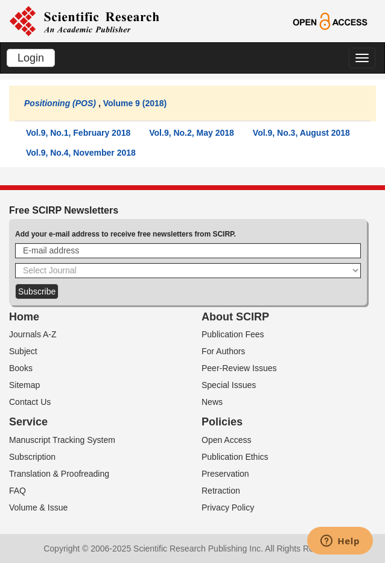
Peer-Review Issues (239, 368)
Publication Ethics (235, 457)
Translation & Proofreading (59, 474)
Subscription (32, 457)
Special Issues (229, 385)
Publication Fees (233, 334)
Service (28, 422)
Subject (23, 351)
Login (31, 58)
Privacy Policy (228, 507)
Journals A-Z (33, 334)
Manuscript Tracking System (62, 440)
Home (24, 317)
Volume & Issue (38, 507)
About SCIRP (235, 317)
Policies (222, 422)
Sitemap (24, 385)
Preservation (225, 474)
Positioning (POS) (60, 103)
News (212, 402)
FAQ (17, 490)
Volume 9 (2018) (135, 103)
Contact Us (30, 402)
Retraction (221, 490)
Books (21, 368)
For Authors (223, 351)
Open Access (227, 440)
